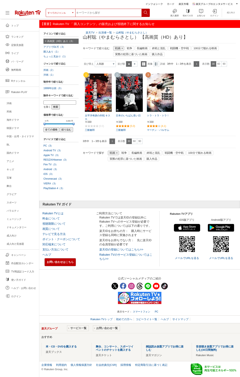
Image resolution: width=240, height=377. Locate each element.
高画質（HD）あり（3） (60, 41)
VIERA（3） (50, 183)
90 (224, 63)
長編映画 (142, 48)
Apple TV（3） (51, 155)
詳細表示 (156, 64)
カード (170, 4)
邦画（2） (49, 70)
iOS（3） (48, 174)
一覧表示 (143, 64)
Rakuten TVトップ (101, 319)
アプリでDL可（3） (54, 46)
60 (218, 63)
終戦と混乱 (159, 48)
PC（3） (48, 145)
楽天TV (90, 32)
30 (213, 63)
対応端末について (54, 244)
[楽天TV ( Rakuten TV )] (28, 13)
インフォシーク (154, 4)
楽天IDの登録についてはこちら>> (121, 249)
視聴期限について (54, 223)
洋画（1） (49, 74)
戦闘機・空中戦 (179, 48)
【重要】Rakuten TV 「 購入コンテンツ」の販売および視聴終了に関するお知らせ (97, 24)
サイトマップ (180, 319)
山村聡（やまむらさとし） (132, 32)
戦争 (129, 48)
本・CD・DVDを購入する (61, 346)
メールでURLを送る (187, 258)
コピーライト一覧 (146, 319)
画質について (51, 228)
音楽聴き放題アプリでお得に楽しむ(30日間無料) (215, 348)
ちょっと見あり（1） (55, 56)
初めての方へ (124, 319)
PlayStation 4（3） (54, 188)
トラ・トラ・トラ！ (158, 115)
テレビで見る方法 (54, 234)
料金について (51, 218)
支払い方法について (55, 249)
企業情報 (46, 364)
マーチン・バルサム (158, 130)
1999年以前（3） (53, 88)
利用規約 (61, 364)
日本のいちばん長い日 (128, 115)
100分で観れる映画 (205, 48)
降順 (134, 64)
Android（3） (50, 169)
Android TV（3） (52, 150)
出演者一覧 (105, 32)
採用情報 (125, 364)
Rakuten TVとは (53, 213)
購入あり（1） (51, 51)
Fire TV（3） (50, 164)
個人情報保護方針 (81, 364)
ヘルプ (46, 254)
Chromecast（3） (53, 178)
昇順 (129, 64)
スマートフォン (141, 311)
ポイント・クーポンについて (61, 239)
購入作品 (157, 54)
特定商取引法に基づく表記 (151, 364)
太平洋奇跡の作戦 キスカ (97, 117)
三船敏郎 (90, 130)
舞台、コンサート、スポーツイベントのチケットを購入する (114, 348)
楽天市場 (183, 4)
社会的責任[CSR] (106, 364)
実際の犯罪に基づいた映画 (131, 54)
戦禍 (117, 48)
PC (156, 311)
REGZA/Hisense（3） (55, 159)
